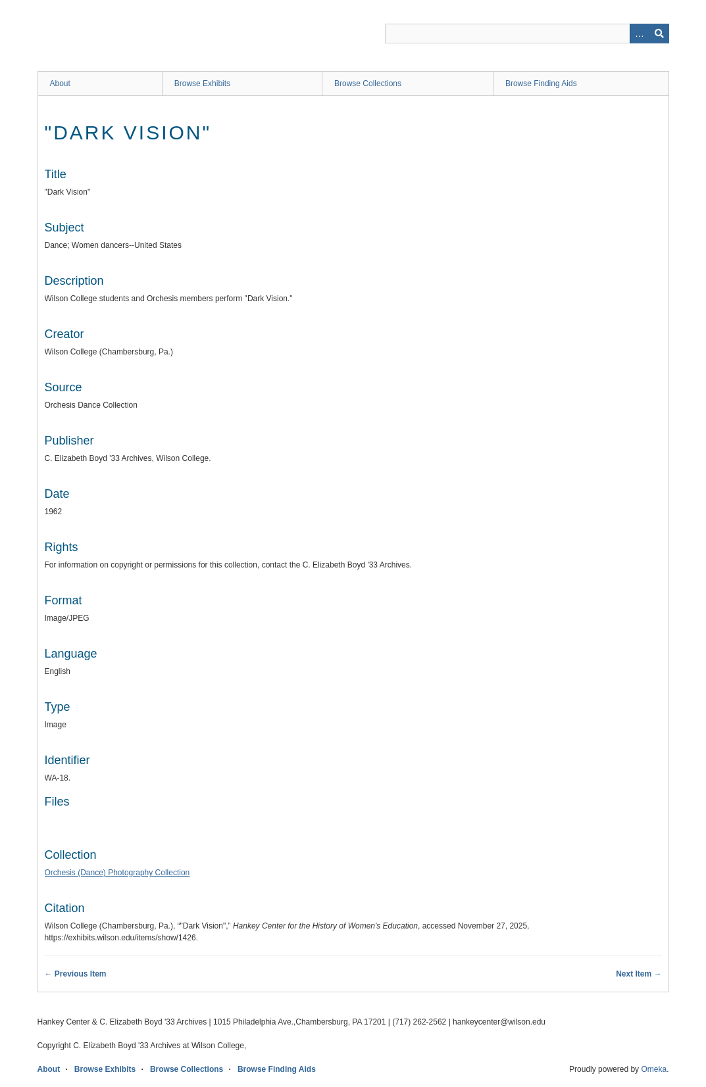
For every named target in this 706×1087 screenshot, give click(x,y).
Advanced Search (639, 33)
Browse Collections (367, 83)
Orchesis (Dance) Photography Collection (117, 872)
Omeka (654, 1069)
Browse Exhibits (202, 83)
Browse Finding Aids (541, 83)
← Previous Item (76, 973)
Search (659, 33)
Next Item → (638, 973)
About (60, 83)
